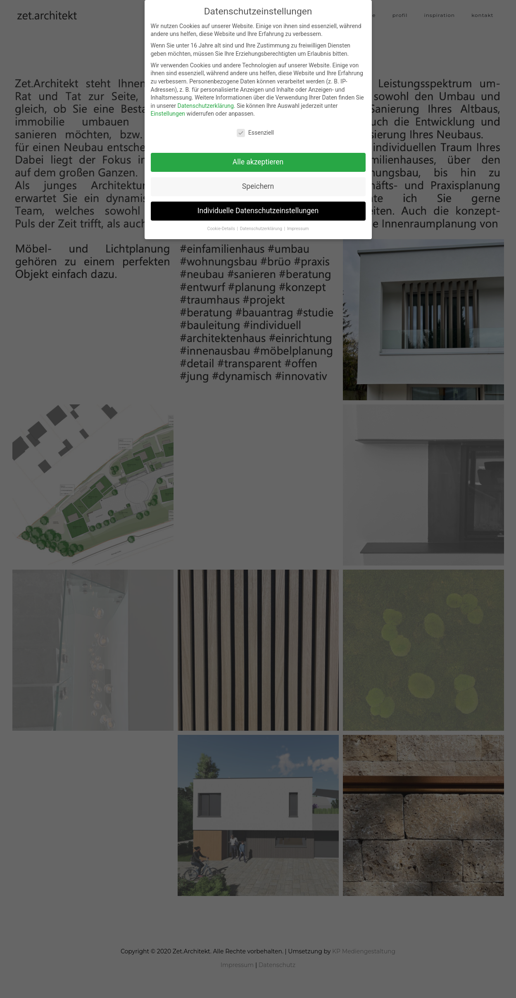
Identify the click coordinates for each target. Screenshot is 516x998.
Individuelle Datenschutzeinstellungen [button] (258, 206)
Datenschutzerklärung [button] (261, 223)
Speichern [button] (258, 181)
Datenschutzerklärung (205, 100)
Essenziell (255, 128)
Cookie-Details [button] (221, 223)
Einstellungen (168, 109)
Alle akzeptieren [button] (258, 157)
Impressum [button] (298, 223)
